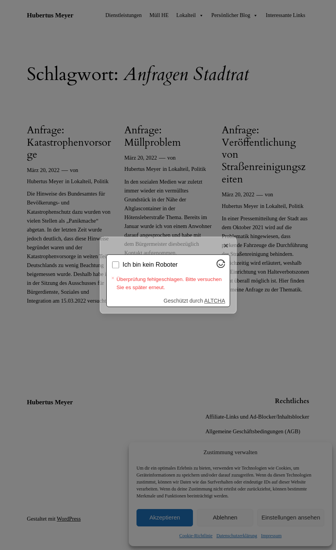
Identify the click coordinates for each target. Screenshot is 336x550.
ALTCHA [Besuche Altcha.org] (214, 291)
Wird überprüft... (145, 275)
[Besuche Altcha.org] (221, 275)
